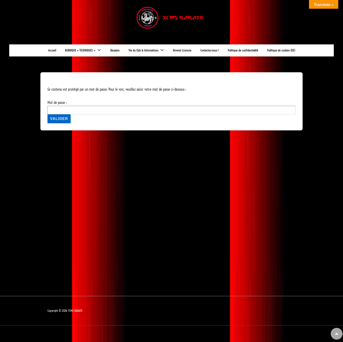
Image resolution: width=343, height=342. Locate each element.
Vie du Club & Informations (147, 49)
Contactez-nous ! (209, 50)
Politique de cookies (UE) (281, 50)
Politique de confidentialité (243, 50)
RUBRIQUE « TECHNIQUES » (84, 49)
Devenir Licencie (182, 50)
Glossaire (115, 50)
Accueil (52, 50)
